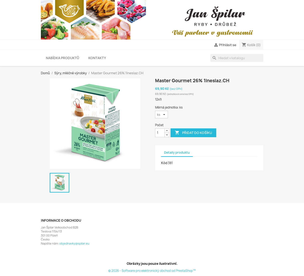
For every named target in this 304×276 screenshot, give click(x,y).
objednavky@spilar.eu (74, 243)
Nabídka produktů (62, 58)
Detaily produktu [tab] (177, 152)
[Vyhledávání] (236, 58)
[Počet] (160, 132)
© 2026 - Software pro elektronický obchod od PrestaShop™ (152, 271)
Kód (164, 163)
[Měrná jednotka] (161, 114)
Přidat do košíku (193, 132)
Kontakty (97, 58)
